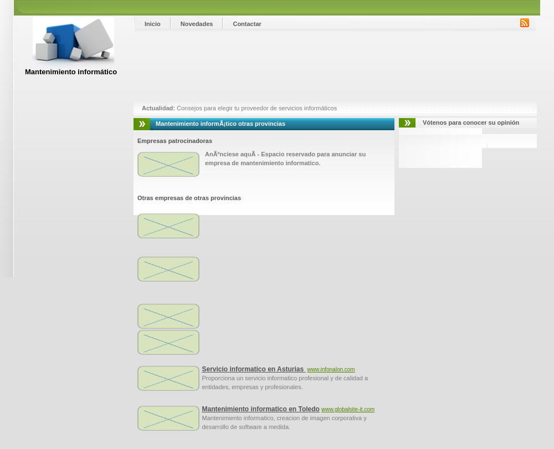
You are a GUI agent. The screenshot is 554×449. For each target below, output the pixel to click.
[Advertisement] (171, 67)
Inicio (153, 24)
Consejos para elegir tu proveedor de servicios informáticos (256, 108)
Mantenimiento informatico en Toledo (261, 409)
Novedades (197, 24)
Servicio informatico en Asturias (254, 369)
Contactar (247, 24)
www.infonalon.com (331, 369)
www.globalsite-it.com (348, 409)
